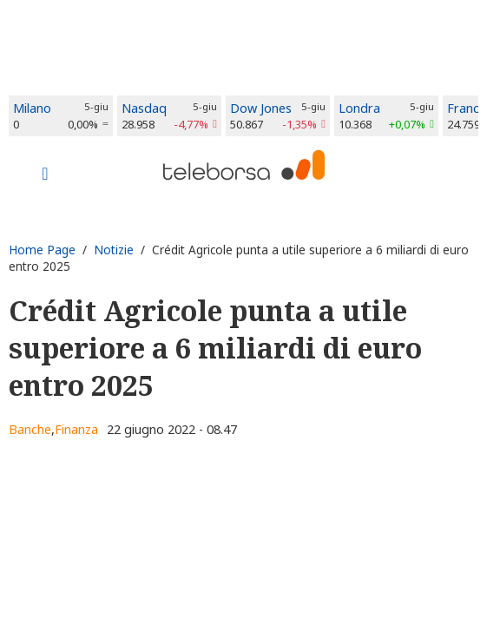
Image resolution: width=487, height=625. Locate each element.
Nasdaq (144, 108)
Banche (30, 429)
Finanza (76, 429)
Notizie (114, 249)
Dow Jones (261, 108)
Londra (359, 108)
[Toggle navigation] (45, 175)
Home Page (42, 249)
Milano (32, 108)
